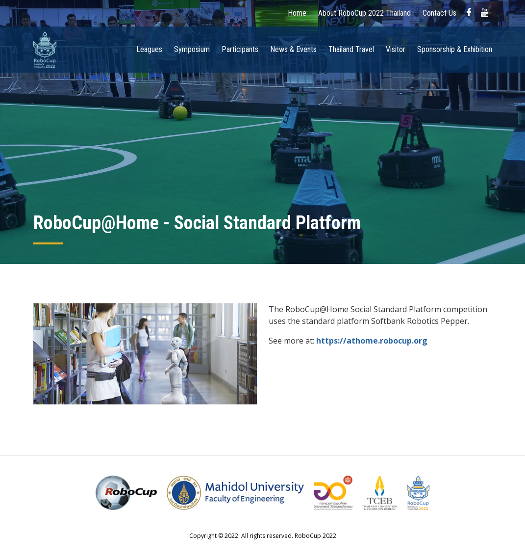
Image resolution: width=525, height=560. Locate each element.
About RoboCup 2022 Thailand (364, 13)
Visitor (395, 49)
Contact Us (439, 13)
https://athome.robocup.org (371, 340)
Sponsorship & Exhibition (454, 49)
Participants (240, 49)
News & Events (293, 49)
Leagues (149, 49)
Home (297, 13)
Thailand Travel (351, 49)
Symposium (192, 49)
